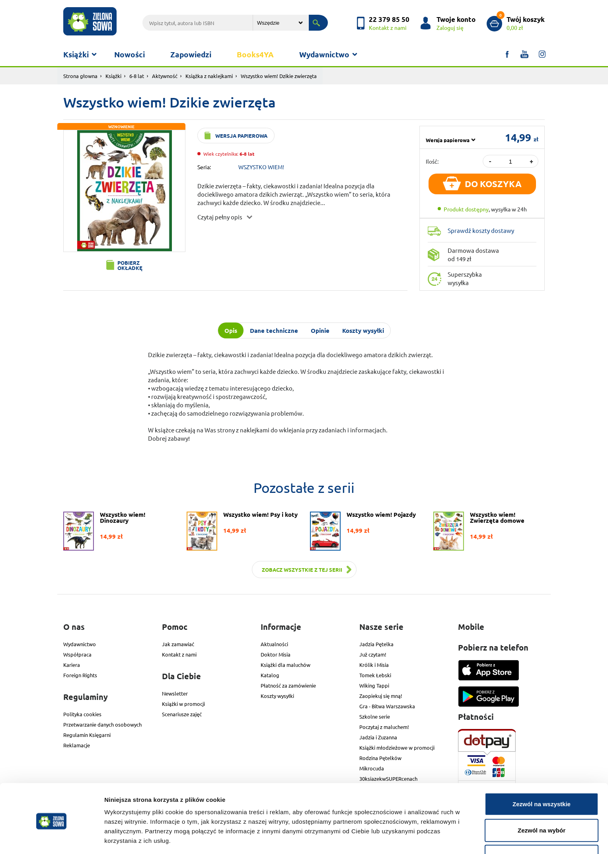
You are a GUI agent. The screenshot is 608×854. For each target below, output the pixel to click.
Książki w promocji (183, 703)
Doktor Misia (275, 654)
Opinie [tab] (320, 330)
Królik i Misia (374, 664)
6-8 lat (136, 75)
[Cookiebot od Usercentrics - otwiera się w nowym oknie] (51, 838)
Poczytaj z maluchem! (384, 726)
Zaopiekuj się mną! (380, 695)
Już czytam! (372, 654)
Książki (76, 54)
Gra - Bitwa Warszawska (387, 706)
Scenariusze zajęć (182, 714)
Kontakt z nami (179, 654)
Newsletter (175, 693)
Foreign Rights (80, 675)
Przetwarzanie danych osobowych (102, 724)
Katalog (270, 675)
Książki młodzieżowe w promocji (397, 747)
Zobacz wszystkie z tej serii (302, 569)
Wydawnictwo (324, 54)
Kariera (71, 664)
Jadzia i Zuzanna (378, 737)
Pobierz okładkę (129, 265)
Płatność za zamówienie (288, 685)
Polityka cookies (82, 714)
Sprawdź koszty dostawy (481, 230)
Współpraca (77, 654)
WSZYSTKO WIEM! (261, 166)
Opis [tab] (230, 330)
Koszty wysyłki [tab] (363, 330)
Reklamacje (76, 745)
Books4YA (255, 54)
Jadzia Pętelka (376, 644)
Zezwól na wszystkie (542, 775)
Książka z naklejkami (209, 75)
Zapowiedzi (190, 54)
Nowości (129, 54)
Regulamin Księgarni (87, 734)
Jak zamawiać (178, 644)
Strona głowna (80, 75)
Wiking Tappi (374, 685)
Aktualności (274, 644)
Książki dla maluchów (285, 664)
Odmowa (541, 828)
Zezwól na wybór (541, 802)
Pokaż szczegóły (424, 838)
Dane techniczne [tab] (274, 330)
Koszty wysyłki (277, 695)
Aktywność (164, 75)
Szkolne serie (374, 716)
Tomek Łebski (375, 675)
